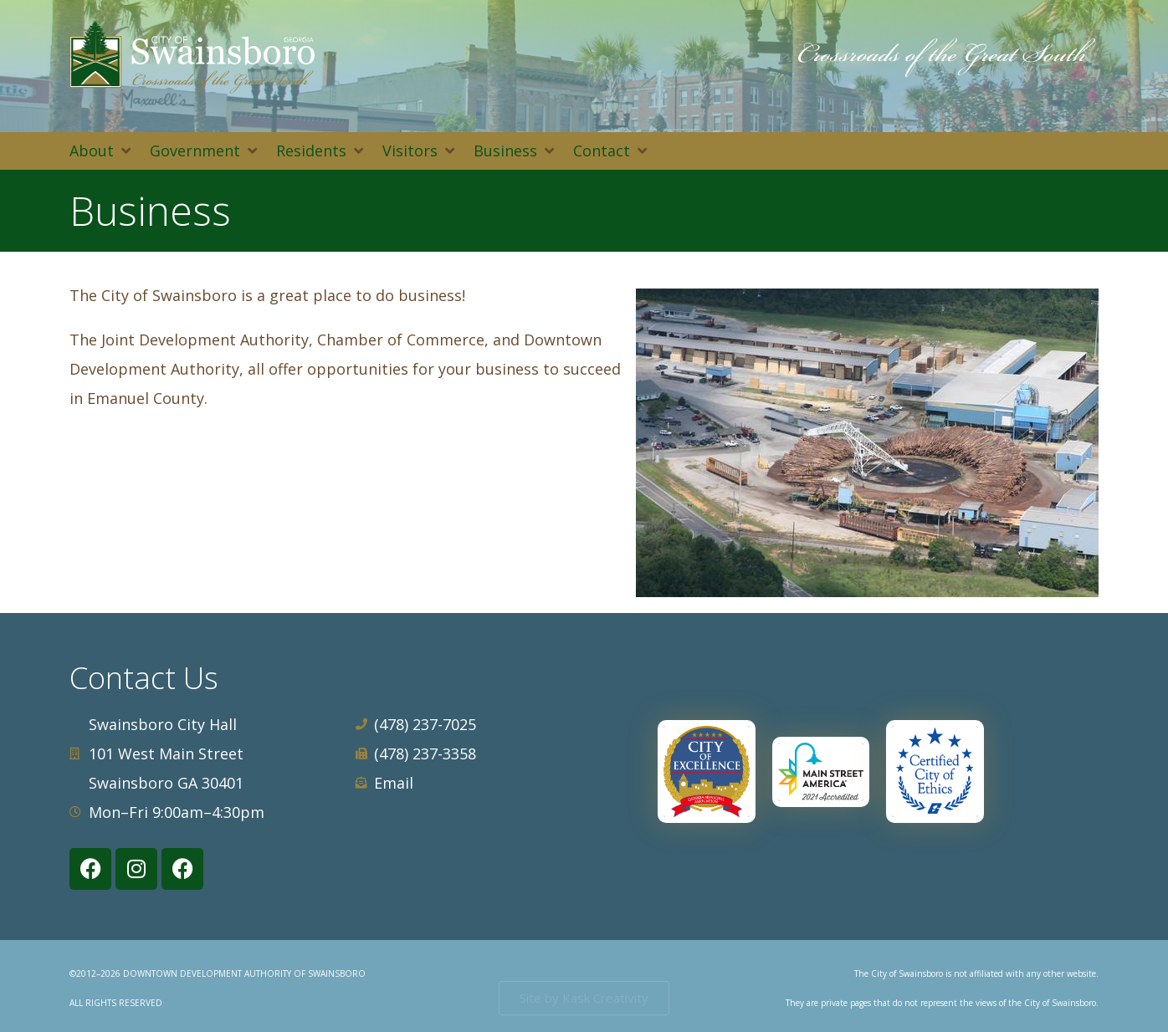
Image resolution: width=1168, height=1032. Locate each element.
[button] (101, 151)
